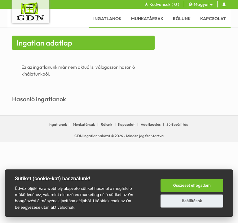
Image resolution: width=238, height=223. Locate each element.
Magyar (200, 4)
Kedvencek (162, 4)
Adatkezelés (151, 124)
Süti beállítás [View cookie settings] (177, 124)
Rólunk (182, 18)
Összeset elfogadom (192, 185)
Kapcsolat (213, 18)
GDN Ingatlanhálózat (92, 135)
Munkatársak (147, 18)
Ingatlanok (107, 18)
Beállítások (192, 201)
